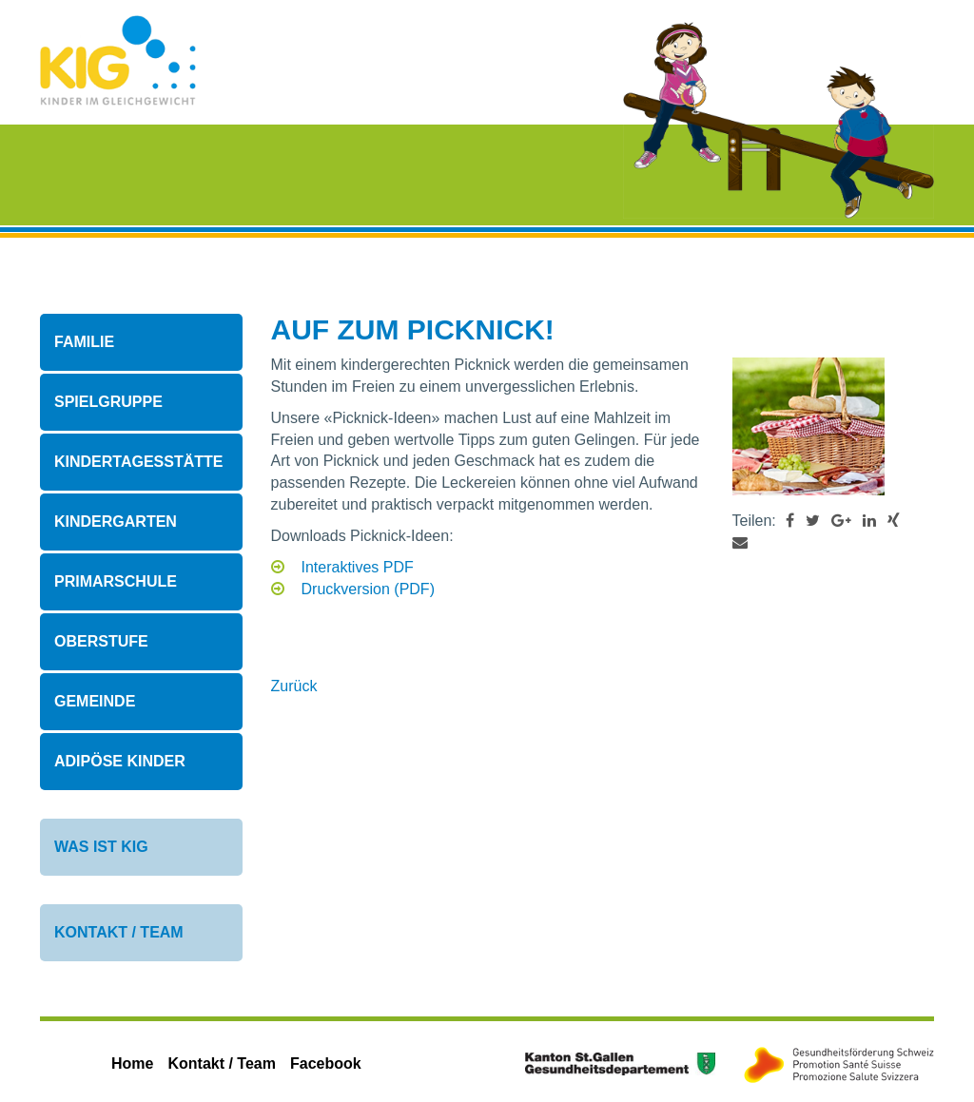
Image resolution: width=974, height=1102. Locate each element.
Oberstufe (101, 641)
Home (132, 1063)
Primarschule (115, 581)
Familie (84, 342)
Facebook (325, 1063)
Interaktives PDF (358, 567)
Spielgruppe (108, 402)
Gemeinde (94, 701)
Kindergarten (115, 521)
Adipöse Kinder (119, 761)
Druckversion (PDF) (368, 589)
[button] (790, 520)
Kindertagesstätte (138, 462)
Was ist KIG (101, 847)
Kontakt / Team (119, 932)
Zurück (294, 686)
